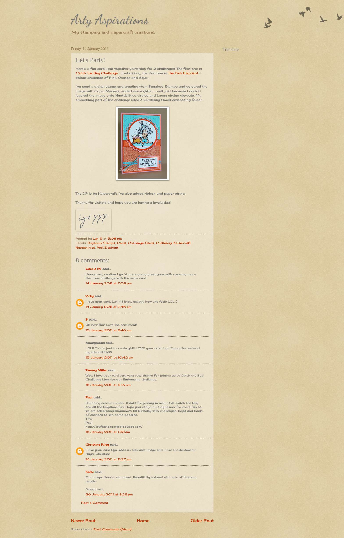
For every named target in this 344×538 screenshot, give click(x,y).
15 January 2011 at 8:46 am (108, 330)
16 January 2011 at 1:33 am (108, 432)
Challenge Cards (141, 243)
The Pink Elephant (183, 73)
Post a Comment (94, 502)
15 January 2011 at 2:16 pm (108, 385)
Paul (89, 397)
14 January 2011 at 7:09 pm (109, 283)
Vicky (89, 296)
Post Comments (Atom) (112, 529)
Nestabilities (85, 247)
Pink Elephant (107, 247)
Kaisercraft (182, 243)
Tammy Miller (96, 370)
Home (143, 520)
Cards (121, 243)
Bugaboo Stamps (101, 243)
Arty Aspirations (110, 19)
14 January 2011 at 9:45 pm (108, 306)
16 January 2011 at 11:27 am (108, 459)
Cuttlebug (164, 243)
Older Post (202, 520)
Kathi (90, 472)
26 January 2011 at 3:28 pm (109, 494)
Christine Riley (97, 444)
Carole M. (93, 269)
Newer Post (83, 520)
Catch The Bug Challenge (97, 73)
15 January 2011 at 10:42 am (109, 357)
